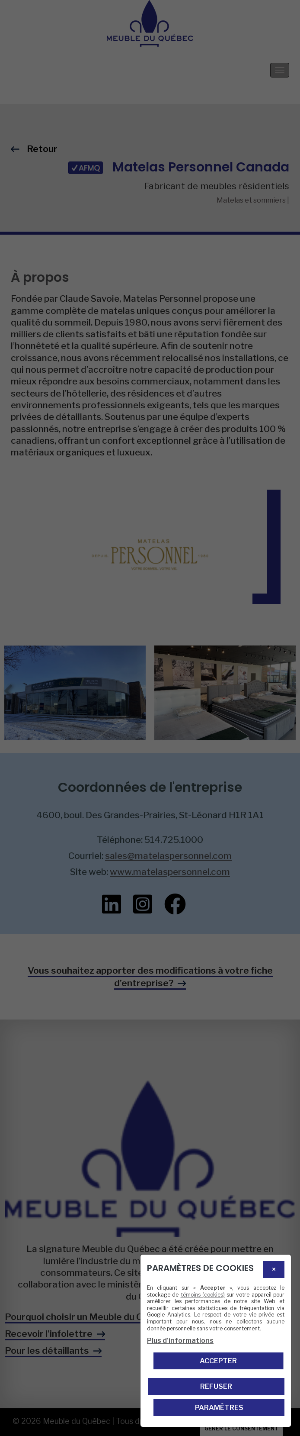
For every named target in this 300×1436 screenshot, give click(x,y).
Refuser (216, 1386)
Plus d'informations (180, 1340)
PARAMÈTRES (219, 1408)
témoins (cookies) (203, 1294)
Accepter (218, 1361)
